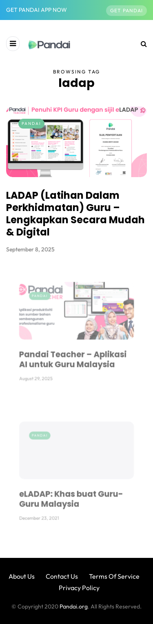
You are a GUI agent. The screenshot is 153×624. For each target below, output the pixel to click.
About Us (22, 576)
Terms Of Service (114, 576)
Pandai (31, 123)
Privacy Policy (79, 588)
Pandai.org (74, 606)
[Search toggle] (141, 44)
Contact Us (62, 576)
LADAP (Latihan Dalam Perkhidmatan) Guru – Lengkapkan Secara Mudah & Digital (75, 214)
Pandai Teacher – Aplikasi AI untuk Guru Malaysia (74, 349)
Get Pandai (126, 10)
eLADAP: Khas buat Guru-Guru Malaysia (73, 489)
